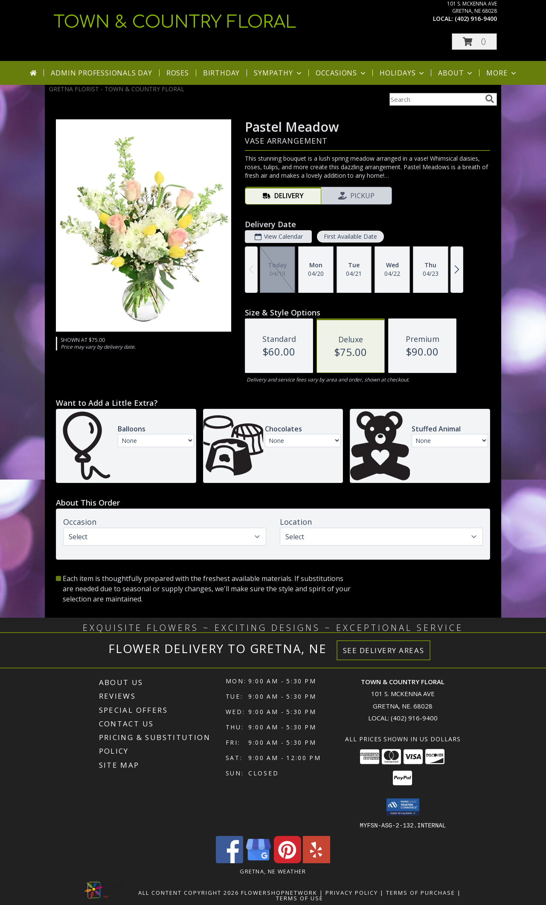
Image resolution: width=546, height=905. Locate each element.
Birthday (221, 73)
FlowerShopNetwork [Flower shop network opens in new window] (279, 892)
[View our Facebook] (229, 860)
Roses (177, 73)
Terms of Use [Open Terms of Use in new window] (299, 898)
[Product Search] (435, 99)
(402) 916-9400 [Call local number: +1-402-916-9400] (476, 18)
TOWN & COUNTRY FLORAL (174, 22)
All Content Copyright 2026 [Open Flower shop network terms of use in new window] (188, 892)
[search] (490, 99)
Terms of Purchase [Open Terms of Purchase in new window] (420, 892)
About (456, 73)
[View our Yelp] (316, 860)
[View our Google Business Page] (258, 860)
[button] (474, 41)
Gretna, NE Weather (273, 871)
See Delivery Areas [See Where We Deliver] (383, 650)
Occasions (341, 73)
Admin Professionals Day (101, 73)
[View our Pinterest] (287, 860)
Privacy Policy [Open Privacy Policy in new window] (351, 892)
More (501, 73)
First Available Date (350, 236)
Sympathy (278, 73)
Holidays (403, 73)
